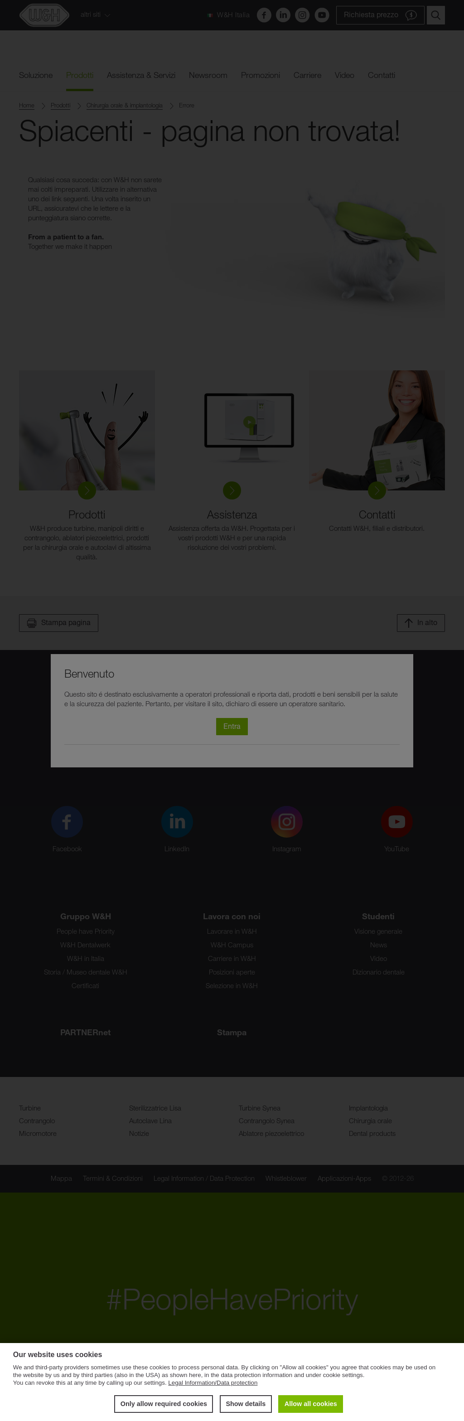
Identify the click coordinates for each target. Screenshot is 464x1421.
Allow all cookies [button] (311, 1403)
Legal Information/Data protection (212, 1382)
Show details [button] (246, 1403)
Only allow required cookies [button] (164, 1403)
